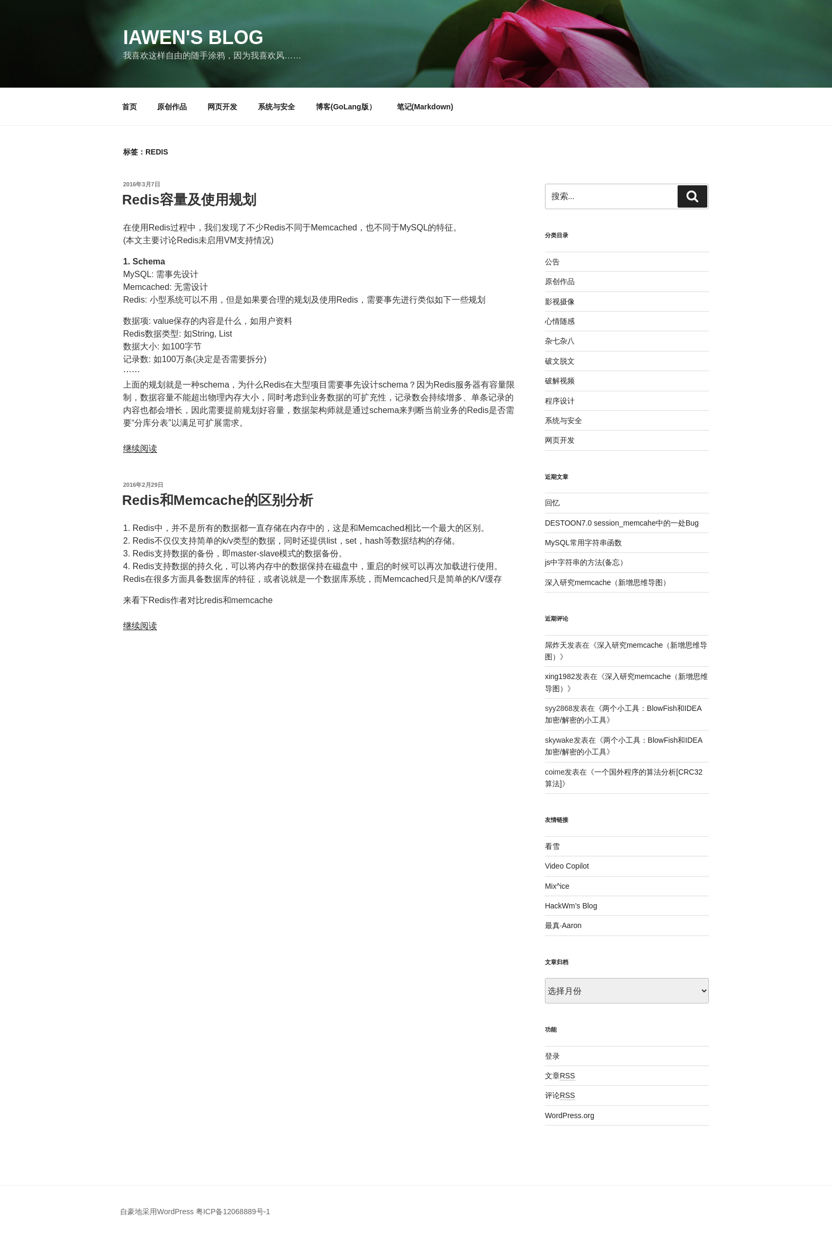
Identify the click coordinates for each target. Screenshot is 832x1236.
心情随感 (560, 321)
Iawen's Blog (193, 37)
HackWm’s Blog (571, 906)
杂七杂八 (560, 341)
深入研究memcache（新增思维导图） (607, 582)
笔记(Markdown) (425, 106)
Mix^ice (557, 886)
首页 (129, 106)
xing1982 (560, 676)
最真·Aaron (563, 925)
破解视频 (560, 380)
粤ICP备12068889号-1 (233, 1211)
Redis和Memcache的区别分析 (221, 500)
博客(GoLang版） (346, 106)
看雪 (552, 846)
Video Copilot (567, 866)
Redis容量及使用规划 (189, 200)
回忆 (552, 503)
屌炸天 (556, 645)
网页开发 (222, 106)
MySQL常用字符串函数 (583, 542)
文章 (560, 1075)
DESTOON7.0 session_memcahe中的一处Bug (622, 523)
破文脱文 (560, 361)
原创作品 (172, 106)
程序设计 (560, 401)
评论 (560, 1095)
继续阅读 (140, 448)
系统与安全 (276, 106)
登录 (552, 1056)
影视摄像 (560, 301)
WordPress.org (569, 1115)
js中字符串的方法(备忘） (586, 562)
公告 (552, 262)
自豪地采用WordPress (157, 1211)
